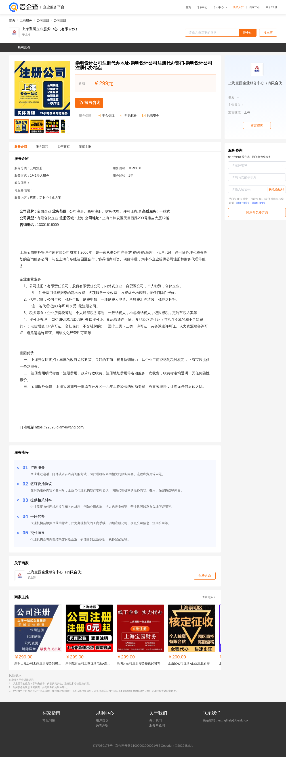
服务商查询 (157, 725)
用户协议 (102, 720)
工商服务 (26, 20)
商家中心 (254, 7)
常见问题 (48, 720)
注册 (274, 7)
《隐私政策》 (258, 203)
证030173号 (104, 745)
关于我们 (155, 720)
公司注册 (43, 20)
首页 (188, 7)
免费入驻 (238, 7)
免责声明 (102, 725)
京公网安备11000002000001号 (136, 745)
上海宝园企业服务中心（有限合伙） (50, 29)
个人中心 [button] (220, 7)
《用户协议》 (242, 203)
